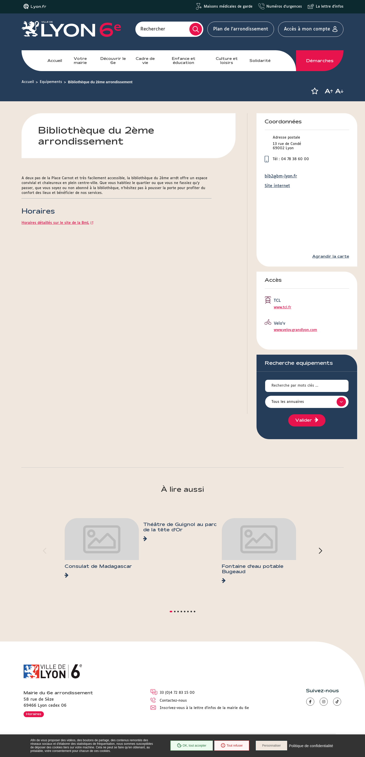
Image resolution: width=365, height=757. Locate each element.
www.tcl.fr (282, 307)
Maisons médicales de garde (228, 6)
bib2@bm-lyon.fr (281, 176)
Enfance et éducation (183, 60)
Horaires (33, 714)
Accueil (54, 60)
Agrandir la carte (330, 256)
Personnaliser (271, 745)
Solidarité (259, 60)
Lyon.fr (38, 7)
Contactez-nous (173, 700)
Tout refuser (232, 745)
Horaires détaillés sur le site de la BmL (55, 223)
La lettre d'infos (329, 6)
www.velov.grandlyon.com (295, 330)
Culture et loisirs (227, 60)
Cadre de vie (145, 60)
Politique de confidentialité (311, 746)
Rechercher (152, 29)
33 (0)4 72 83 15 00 (177, 693)
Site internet (277, 186)
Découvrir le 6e (113, 60)
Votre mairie (80, 60)
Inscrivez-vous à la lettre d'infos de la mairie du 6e (204, 708)
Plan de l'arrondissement (240, 29)
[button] (314, 91)
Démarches (320, 60)
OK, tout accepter (191, 745)
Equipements (51, 82)
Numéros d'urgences (284, 6)
